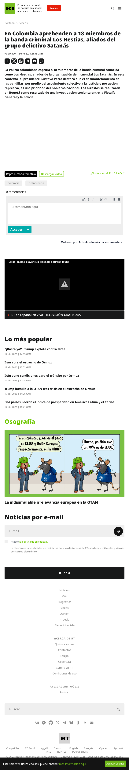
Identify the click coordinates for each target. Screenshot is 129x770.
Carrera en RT (64, 668)
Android (64, 692)
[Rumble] (44, 723)
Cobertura (64, 662)
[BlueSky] (71, 723)
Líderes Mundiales (64, 625)
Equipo (64, 656)
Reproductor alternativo (21, 174)
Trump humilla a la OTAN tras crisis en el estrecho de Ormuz (50, 389)
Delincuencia (36, 183)
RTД (48, 752)
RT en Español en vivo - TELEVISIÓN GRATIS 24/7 (46, 315)
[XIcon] (58, 723)
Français (88, 748)
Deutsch (58, 748)
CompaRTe (12, 748)
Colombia (13, 183)
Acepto (29, 541)
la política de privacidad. (33, 541)
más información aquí (72, 764)
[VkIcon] (37, 723)
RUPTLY (61, 752)
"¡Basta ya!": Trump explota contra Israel (35, 349)
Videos (65, 608)
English (73, 748)
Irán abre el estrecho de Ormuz (28, 362)
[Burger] (119, 8)
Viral (64, 596)
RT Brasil (30, 748)
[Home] (10, 8)
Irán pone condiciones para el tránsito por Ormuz (42, 375)
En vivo (54, 8)
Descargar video (51, 174)
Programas (64, 602)
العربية (44, 748)
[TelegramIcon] (64, 723)
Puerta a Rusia (80, 752)
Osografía (20, 421)
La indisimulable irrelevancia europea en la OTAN (51, 502)
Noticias (64, 590)
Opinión (64, 614)
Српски (103, 748)
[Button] (112, 8)
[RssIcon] (85, 723)
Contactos (64, 650)
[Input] (64, 531)
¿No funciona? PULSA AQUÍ (107, 173)
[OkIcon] (78, 723)
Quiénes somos (64, 644)
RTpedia (64, 619)
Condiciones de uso (65, 673)
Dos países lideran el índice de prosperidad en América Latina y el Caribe (60, 402)
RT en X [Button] (64, 573)
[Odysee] (51, 723)
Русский (118, 748)
